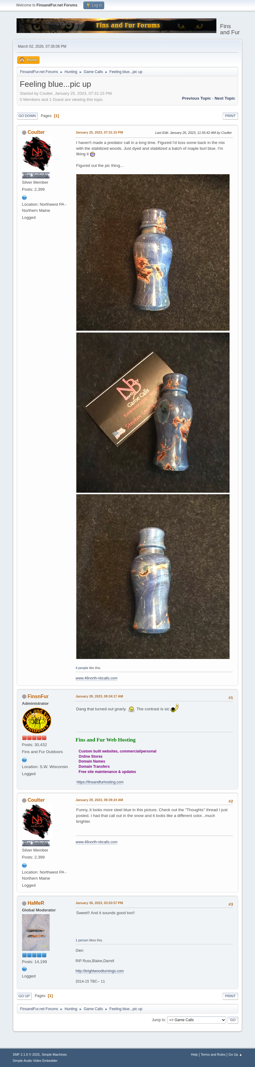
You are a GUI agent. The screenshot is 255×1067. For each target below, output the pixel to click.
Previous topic (196, 98)
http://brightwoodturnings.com (100, 971)
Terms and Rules (213, 1054)
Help (194, 1054)
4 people (82, 668)
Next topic (225, 98)
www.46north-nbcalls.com (97, 678)
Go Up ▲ (235, 1054)
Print (230, 116)
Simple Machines (54, 1054)
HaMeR (36, 903)
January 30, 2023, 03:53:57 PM (99, 903)
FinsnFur (38, 696)
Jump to (158, 1020)
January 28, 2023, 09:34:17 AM (99, 696)
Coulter (36, 132)
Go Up (24, 996)
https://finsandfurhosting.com (100, 782)
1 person (82, 940)
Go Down (27, 116)
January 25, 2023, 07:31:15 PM (99, 132)
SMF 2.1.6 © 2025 (26, 1054)
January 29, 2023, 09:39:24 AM (99, 800)
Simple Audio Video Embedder (35, 1060)
